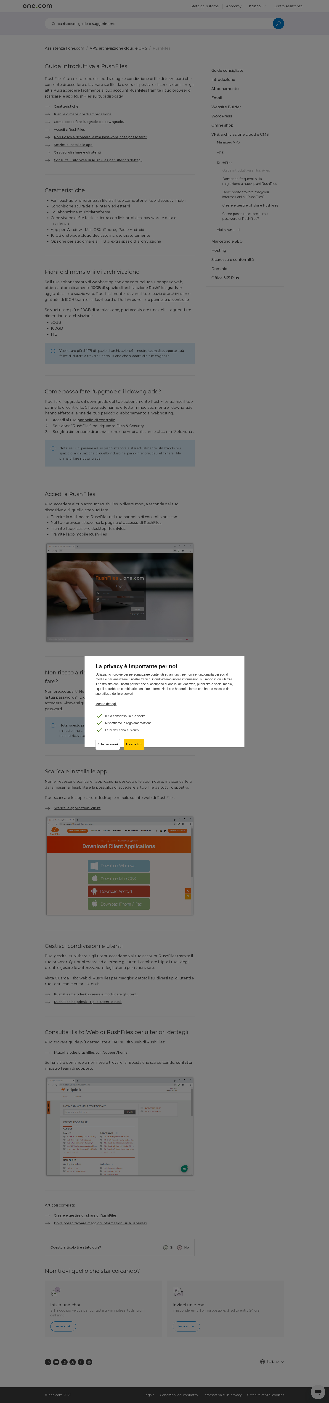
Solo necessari (108, 744)
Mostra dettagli (106, 704)
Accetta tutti (134, 744)
